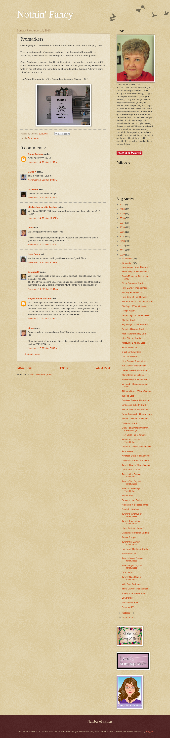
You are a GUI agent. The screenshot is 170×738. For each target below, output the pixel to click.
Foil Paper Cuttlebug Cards (135, 549)
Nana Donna (34, 254)
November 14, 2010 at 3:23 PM (42, 197)
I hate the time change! (133, 528)
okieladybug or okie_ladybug (42, 207)
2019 (122, 213)
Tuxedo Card (128, 396)
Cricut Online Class (131, 469)
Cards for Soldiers (130, 509)
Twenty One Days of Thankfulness (131, 475)
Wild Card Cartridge (131, 584)
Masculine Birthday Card (133, 343)
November (127, 263)
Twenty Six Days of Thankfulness (131, 543)
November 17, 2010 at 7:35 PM (42, 318)
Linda (31, 227)
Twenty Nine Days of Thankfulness (131, 578)
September (127, 617)
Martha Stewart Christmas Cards (137, 301)
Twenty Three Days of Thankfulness (132, 489)
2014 (122, 236)
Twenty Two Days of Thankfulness (131, 482)
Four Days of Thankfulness (134, 288)
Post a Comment (33, 354)
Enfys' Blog (127, 598)
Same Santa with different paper (137, 414)
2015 (122, 232)
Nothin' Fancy (45, 14)
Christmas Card (129, 423)
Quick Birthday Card (131, 352)
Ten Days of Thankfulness (134, 365)
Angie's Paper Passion (39, 298)
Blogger (149, 731)
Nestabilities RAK (130, 602)
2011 (122, 250)
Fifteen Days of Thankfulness (136, 409)
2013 (122, 241)
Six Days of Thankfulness (134, 306)
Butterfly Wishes (129, 347)
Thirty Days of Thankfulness (135, 588)
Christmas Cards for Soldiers (135, 460)
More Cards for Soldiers (133, 375)
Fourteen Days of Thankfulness (137, 400)
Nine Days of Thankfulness (134, 361)
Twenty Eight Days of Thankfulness (132, 566)
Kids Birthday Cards (131, 338)
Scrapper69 (34, 272)
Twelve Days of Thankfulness (136, 379)
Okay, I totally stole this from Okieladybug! (135, 429)
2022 (122, 204)
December (127, 258)
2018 (122, 218)
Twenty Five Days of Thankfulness (131, 522)
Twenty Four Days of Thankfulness (131, 515)
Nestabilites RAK (130, 553)
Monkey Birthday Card (132, 292)
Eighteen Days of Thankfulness (136, 446)
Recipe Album (128, 310)
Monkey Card (128, 320)
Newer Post (24, 367)
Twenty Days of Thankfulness (136, 465)
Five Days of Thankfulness (134, 297)
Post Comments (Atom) (41, 374)
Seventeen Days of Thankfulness (131, 440)
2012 (122, 245)
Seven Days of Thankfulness (135, 315)
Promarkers (33, 138)
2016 (122, 227)
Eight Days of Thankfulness (135, 324)
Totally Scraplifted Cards (133, 593)
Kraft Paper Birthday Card (134, 333)
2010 (122, 255)
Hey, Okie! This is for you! (134, 435)
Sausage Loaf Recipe (132, 500)
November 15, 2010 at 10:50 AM (43, 244)
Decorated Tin (128, 607)
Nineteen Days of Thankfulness (137, 456)
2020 (122, 209)
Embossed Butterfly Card (134, 405)
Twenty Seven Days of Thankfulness (132, 559)
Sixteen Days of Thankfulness (136, 418)
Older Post (103, 367)
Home (64, 367)
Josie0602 (33, 189)
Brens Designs (35, 154)
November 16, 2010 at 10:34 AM (43, 289)
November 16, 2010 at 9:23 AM (42, 262)
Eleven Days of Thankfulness (136, 370)
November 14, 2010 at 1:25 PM (42, 162)
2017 (122, 223)
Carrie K (32, 172)
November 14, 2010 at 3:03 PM (42, 180)
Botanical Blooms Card (133, 329)
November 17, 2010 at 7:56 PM (42, 348)
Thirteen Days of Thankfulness (136, 391)
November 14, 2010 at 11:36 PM (43, 218)
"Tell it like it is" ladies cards (135, 505)
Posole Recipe (129, 537)
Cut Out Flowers (129, 356)
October (126, 613)
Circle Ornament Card (132, 283)
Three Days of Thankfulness (135, 271)
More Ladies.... (129, 495)
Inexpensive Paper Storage (135, 267)
